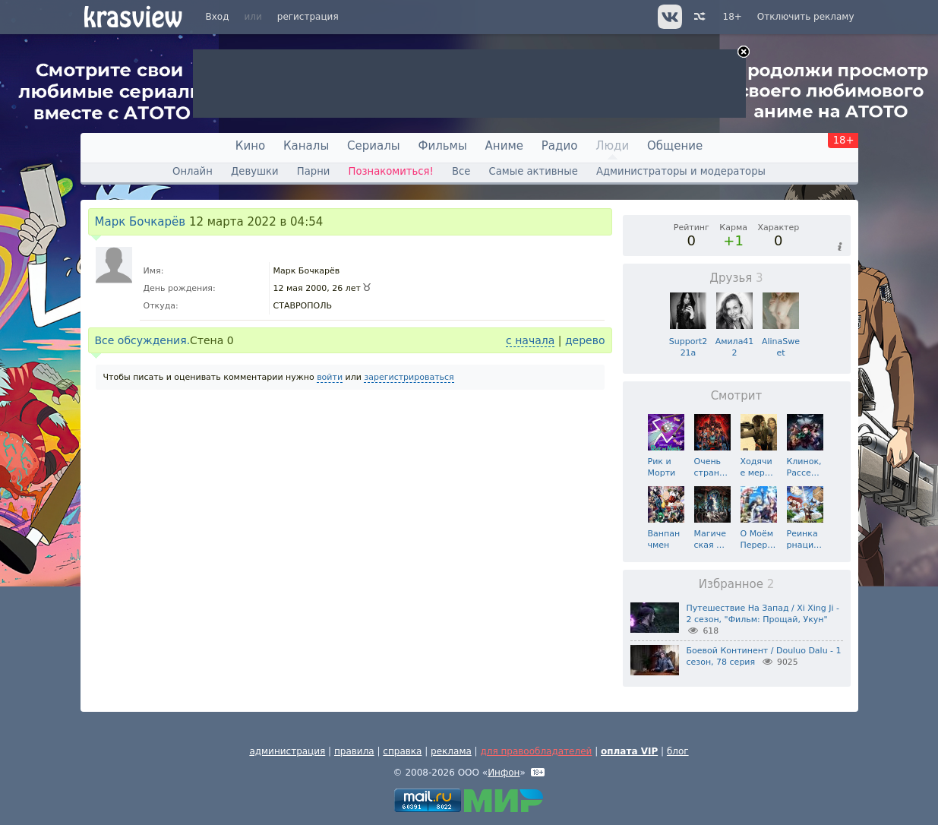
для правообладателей (536, 751)
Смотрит (737, 396)
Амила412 (734, 341)
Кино (250, 146)
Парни (313, 171)
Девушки (255, 171)
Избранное (737, 584)
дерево (585, 340)
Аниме (504, 146)
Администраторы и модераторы (681, 171)
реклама (451, 751)
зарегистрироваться (408, 377)
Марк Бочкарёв (140, 222)
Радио (560, 146)
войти (330, 377)
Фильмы (442, 146)
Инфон (504, 772)
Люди (612, 146)
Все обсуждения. (143, 340)
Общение (675, 146)
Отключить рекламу (805, 16)
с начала (530, 340)
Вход (217, 16)
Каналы (306, 146)
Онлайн (192, 171)
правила (354, 751)
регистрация (308, 16)
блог (678, 751)
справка (402, 751)
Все (461, 171)
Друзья (736, 278)
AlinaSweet (781, 341)
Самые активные (533, 171)
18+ (732, 16)
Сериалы (373, 146)
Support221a (688, 341)
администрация (287, 751)
